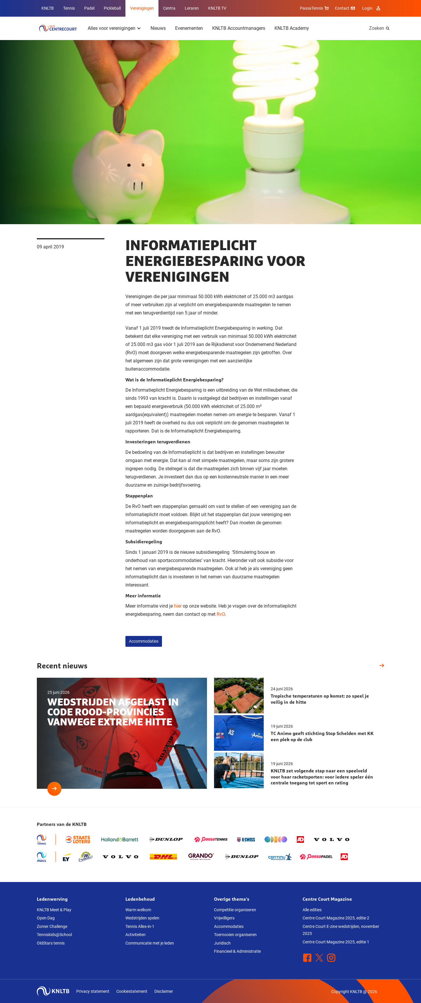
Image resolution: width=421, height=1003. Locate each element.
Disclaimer (163, 991)
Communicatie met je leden (149, 943)
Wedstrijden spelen (142, 918)
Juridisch (222, 943)
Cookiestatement (131, 991)
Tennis (69, 8)
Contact (345, 8)
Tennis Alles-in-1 (139, 926)
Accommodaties (143, 641)
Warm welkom (138, 909)
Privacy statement (92, 991)
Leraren (192, 8)
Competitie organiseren (235, 909)
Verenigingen (142, 8)
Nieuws (158, 28)
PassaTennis (315, 8)
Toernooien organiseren (235, 934)
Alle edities (312, 909)
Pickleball (112, 8)
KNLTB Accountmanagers (238, 28)
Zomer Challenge (52, 926)
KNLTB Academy (292, 28)
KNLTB (48, 8)
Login (372, 8)
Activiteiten (135, 934)
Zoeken (376, 28)
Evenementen (189, 28)
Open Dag (46, 918)
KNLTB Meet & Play (54, 909)
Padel (89, 8)
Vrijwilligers (224, 918)
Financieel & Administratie (237, 951)
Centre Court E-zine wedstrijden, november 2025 (341, 930)
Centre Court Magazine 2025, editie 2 (336, 918)
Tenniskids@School (54, 934)
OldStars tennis (51, 943)
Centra (169, 8)
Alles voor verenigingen (111, 28)
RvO (221, 614)
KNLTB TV (217, 8)
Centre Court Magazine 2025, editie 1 (336, 942)
